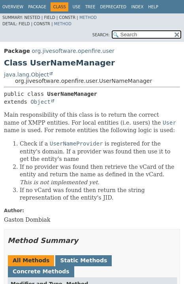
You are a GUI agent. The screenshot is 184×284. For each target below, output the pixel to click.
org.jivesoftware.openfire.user (73, 51)
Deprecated (113, 7)
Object (40, 102)
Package (37, 7)
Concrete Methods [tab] (41, 271)
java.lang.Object (26, 74)
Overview (12, 7)
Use (77, 7)
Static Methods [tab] (83, 260)
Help (153, 7)
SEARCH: (101, 35)
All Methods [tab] (31, 260)
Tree (90, 7)
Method (88, 17)
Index (137, 7)
